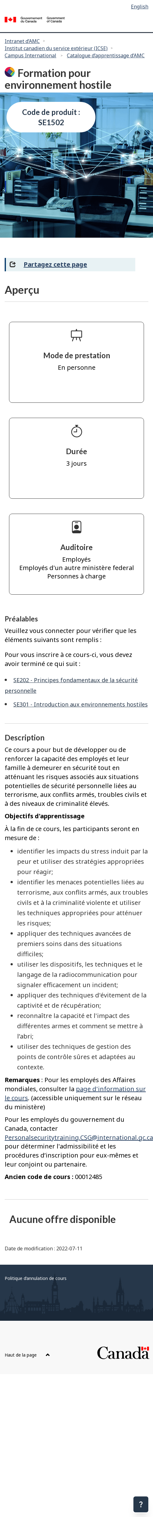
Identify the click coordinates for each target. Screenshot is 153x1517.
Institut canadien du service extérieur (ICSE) (56, 48)
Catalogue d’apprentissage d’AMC (106, 55)
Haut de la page (27, 1355)
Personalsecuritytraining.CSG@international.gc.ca (79, 1137)
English (139, 6)
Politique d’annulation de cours (36, 1278)
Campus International (30, 55)
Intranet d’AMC (22, 41)
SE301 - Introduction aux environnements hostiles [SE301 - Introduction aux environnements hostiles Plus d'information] (80, 704)
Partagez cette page (55, 264)
